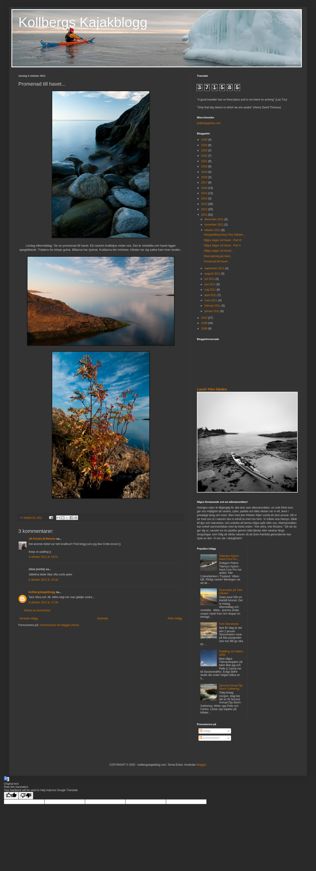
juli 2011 (209, 278)
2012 (204, 209)
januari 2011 (212, 311)
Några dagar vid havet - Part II (222, 245)
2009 (204, 323)
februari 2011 (212, 305)
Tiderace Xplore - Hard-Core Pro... (229, 557)
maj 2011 (210, 289)
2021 (204, 161)
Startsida (102, 618)
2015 (204, 193)
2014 (204, 198)
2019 (204, 172)
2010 (204, 317)
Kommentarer (209, 738)
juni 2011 (210, 284)
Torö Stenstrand (229, 624)
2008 (204, 328)
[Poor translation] (26, 795)
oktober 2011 (212, 230)
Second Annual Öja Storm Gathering (231, 687)
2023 (204, 150)
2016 (204, 188)
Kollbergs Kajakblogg (82, 22)
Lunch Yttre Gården (212, 389)
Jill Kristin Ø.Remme (42, 538)
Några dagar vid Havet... (219, 250)
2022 (204, 155)
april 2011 (210, 295)
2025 (204, 139)
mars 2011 (211, 300)
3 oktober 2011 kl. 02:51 (43, 556)
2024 (204, 145)
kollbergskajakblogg (42, 592)
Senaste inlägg (28, 618)
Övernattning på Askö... (218, 256)
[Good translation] (11, 795)
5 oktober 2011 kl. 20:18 (43, 579)
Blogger (201, 764)
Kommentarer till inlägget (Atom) (59, 625)
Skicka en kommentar (37, 610)
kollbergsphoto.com (209, 123)
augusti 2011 (212, 273)
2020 (204, 166)
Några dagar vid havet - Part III (222, 240)
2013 (204, 204)
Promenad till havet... (217, 261)
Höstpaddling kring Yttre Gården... (224, 234)
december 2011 (214, 219)
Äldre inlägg (175, 618)
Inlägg (204, 730)
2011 (204, 214)
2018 (204, 177)
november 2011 (214, 224)
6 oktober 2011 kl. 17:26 (43, 602)
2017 (204, 182)
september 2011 (214, 268)
